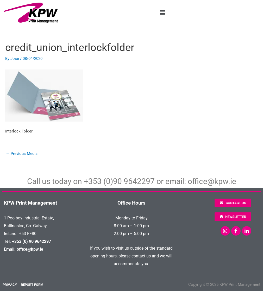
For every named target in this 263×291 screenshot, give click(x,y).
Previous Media (21, 153)
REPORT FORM (32, 285)
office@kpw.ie (212, 181)
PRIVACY (10, 285)
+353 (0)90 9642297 (119, 181)
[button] (162, 13)
